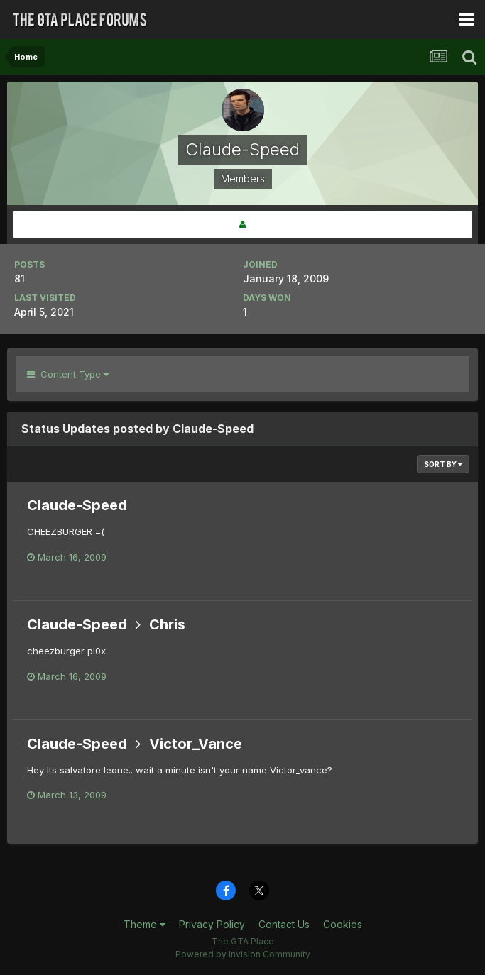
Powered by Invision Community (242, 954)
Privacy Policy (212, 924)
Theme (144, 924)
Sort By (443, 464)
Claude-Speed (77, 505)
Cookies (342, 924)
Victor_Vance (195, 743)
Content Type (68, 374)
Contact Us (284, 924)
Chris (167, 624)
